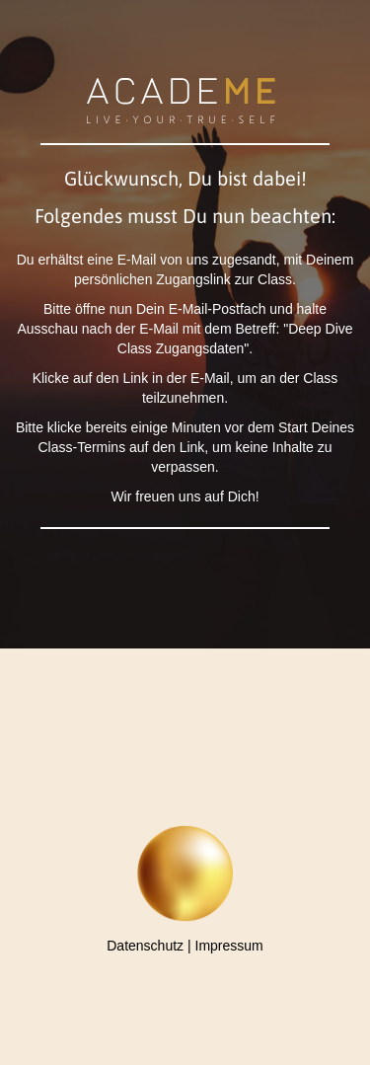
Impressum (229, 945)
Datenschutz (145, 945)
